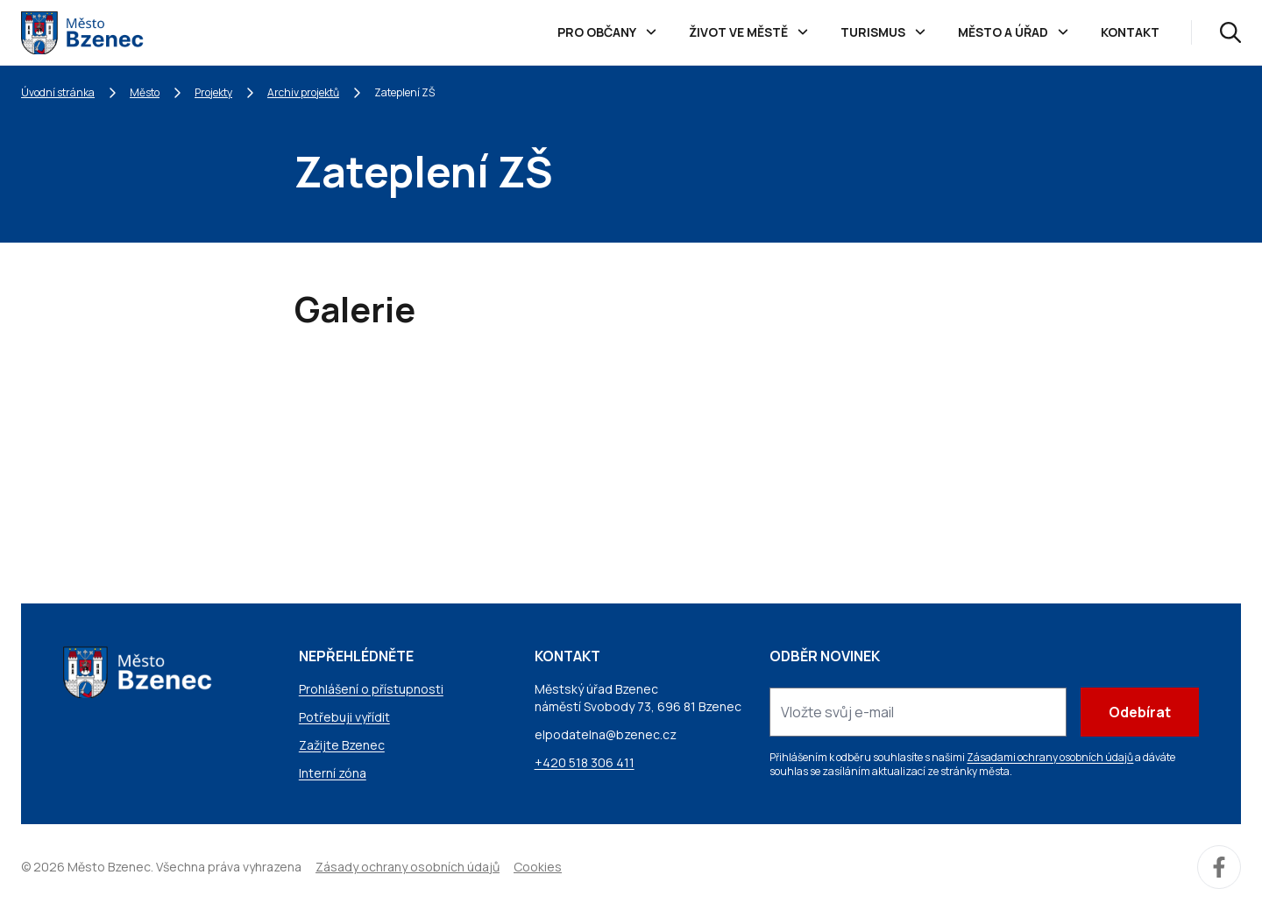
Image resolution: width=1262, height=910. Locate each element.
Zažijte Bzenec (342, 745)
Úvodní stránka (58, 92)
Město (145, 92)
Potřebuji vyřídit (344, 717)
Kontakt (1130, 32)
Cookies (538, 866)
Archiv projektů (303, 92)
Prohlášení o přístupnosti (371, 689)
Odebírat (1140, 712)
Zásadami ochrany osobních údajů (1050, 757)
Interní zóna (332, 773)
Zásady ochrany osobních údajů (408, 866)
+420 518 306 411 (585, 762)
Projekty (213, 92)
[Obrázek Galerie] (399, 454)
